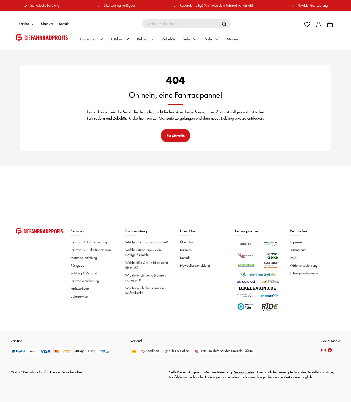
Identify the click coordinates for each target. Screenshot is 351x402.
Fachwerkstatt (80, 288)
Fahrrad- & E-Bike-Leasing (89, 242)
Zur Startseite (175, 135)
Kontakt (64, 23)
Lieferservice (79, 296)
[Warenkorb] (329, 23)
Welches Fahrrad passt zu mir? (146, 242)
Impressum (297, 242)
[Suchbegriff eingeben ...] (180, 23)
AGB (293, 257)
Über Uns (186, 242)
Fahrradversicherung (85, 280)
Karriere (186, 249)
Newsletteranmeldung (195, 265)
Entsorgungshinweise (304, 273)
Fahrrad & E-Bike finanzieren (91, 249)
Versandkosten (244, 372)
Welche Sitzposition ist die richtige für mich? (143, 252)
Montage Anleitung (84, 257)
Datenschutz (298, 249)
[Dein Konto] (318, 23)
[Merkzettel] (307, 23)
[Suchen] (225, 23)
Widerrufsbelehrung (304, 265)
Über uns (47, 23)
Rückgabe (77, 265)
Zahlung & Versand (84, 273)
